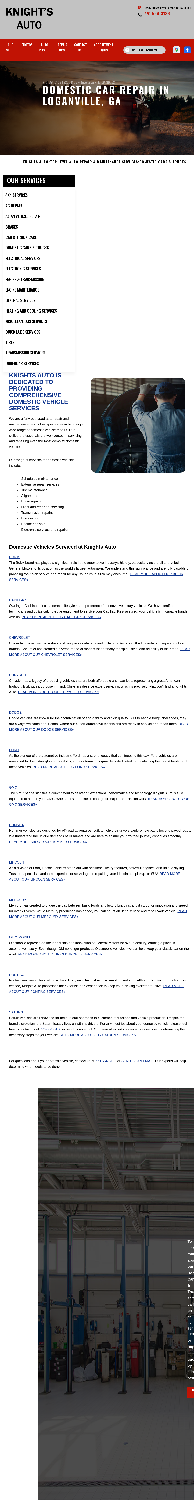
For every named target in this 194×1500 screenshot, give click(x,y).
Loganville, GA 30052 (101, 82)
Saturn (16, 1020)
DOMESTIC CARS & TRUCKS (163, 170)
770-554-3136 (157, 13)
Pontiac (16, 983)
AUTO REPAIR (43, 47)
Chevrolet (19, 646)
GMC (13, 796)
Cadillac (17, 608)
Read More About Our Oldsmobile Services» (60, 962)
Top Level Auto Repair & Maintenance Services (94, 170)
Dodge (15, 721)
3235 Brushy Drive (75, 82)
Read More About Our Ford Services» (69, 775)
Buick (14, 565)
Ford (14, 758)
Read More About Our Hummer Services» (48, 850)
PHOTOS (26, 44)
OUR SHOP (9, 47)
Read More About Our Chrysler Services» (58, 700)
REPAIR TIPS (62, 47)
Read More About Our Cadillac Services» (61, 625)
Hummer (16, 833)
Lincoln (16, 870)
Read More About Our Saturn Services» (98, 1043)
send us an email (137, 1069)
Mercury (17, 908)
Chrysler (18, 683)
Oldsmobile (20, 945)
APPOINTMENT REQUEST (103, 47)
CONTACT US (80, 47)
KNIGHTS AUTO (35, 170)
